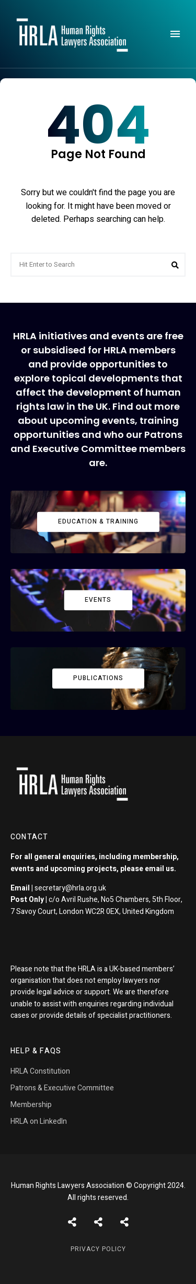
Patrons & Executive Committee (62, 1088)
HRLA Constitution (40, 1071)
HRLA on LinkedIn (38, 1121)
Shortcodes (98, 1222)
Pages (124, 1222)
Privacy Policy (98, 1249)
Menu (175, 33)
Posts (72, 1222)
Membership (31, 1104)
